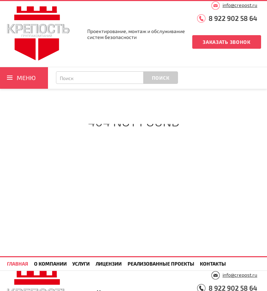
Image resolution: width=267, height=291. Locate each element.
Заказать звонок (227, 42)
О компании (50, 264)
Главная (17, 264)
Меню (26, 77)
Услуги (81, 264)
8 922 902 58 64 (233, 18)
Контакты (213, 264)
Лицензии (109, 264)
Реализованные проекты (161, 264)
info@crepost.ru (239, 5)
